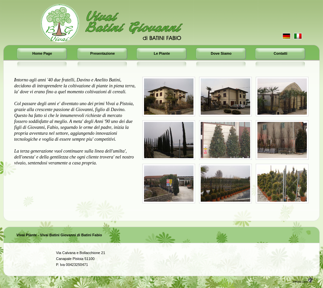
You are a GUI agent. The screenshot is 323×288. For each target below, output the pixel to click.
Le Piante (162, 53)
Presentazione (102, 53)
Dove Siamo (221, 53)
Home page (42, 53)
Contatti (280, 53)
